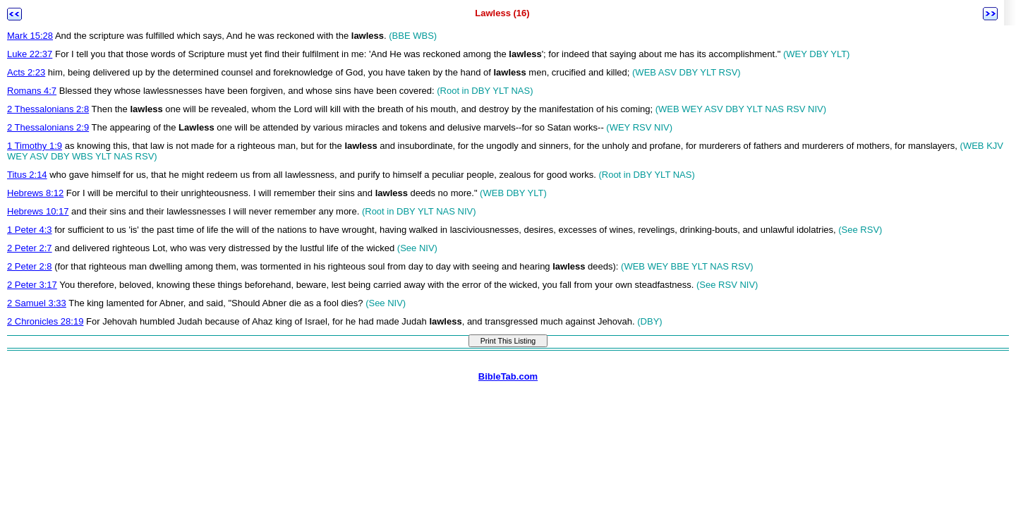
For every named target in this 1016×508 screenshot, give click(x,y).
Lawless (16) (502, 13)
